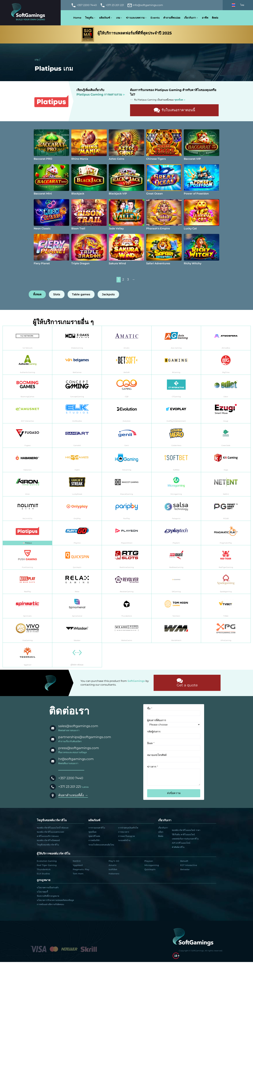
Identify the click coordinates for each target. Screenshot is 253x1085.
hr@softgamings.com (76, 759)
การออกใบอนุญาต (126, 836)
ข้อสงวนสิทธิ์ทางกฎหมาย (48, 896)
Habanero (114, 873)
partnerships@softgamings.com (84, 737)
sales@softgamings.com (78, 726)
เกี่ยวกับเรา (190, 17)
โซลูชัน (89, 17)
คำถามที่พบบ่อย (171, 17)
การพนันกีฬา (94, 840)
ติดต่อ (215, 17)
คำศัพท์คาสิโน (178, 847)
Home (77, 17)
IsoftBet (113, 869)
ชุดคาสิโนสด (94, 836)
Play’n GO (114, 861)
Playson (148, 861)
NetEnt (77, 861)
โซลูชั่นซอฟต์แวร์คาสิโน (48, 844)
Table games (81, 294)
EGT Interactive (188, 865)
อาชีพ (205, 17)
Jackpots (108, 294)
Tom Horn (78, 873)
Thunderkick (44, 869)
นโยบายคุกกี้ (42, 892)
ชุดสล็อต (92, 832)
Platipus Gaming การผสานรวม (99, 94)
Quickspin (150, 869)
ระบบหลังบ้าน (124, 840)
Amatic (113, 865)
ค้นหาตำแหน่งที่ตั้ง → (73, 795)
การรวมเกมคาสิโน (96, 828)
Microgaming (151, 865)
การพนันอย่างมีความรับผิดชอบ (50, 904)
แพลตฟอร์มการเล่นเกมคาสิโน (185, 839)
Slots (56, 294)
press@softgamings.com (78, 748)
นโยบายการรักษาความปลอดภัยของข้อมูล (55, 900)
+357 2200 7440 (70, 778)
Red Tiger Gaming (47, 865)
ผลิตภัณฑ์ (104, 17)
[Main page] (30, 12)
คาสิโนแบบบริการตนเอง (48, 836)
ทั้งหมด (37, 294)
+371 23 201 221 (69, 787)
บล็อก (160, 832)
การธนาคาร (123, 832)
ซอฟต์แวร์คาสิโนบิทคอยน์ (48, 840)
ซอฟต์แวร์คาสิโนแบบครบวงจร (50, 832)
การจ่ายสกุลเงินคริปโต (128, 828)
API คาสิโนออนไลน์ (181, 843)
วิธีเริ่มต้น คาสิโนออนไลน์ (183, 834)
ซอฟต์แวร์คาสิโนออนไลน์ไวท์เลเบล (52, 828)
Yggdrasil (78, 865)
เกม (118, 17)
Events (155, 17)
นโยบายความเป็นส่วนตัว (48, 887)
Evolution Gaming (47, 861)
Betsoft (184, 861)
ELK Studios (43, 873)
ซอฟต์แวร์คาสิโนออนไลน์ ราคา (186, 830)
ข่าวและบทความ (135, 17)
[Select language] (238, 5)
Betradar (185, 869)
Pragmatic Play (81, 869)
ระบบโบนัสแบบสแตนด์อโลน (101, 844)
